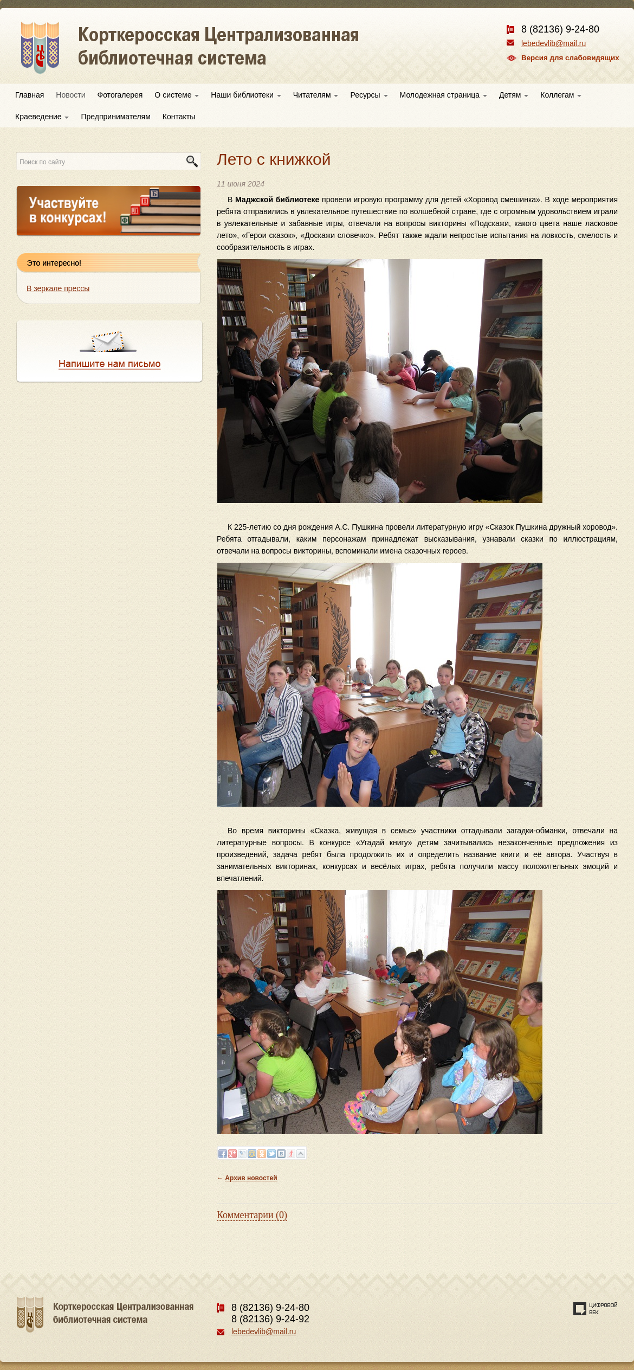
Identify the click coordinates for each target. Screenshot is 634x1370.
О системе (176, 95)
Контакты (179, 116)
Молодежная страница (443, 95)
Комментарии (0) (252, 1215)
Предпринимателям (115, 116)
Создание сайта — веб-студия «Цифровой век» (595, 1308)
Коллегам (560, 95)
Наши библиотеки (246, 95)
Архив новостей (251, 1178)
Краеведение (42, 116)
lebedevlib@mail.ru (553, 43)
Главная (29, 95)
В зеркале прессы (58, 288)
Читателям (316, 95)
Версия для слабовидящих (570, 58)
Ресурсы (368, 95)
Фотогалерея (120, 95)
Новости (70, 95)
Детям (513, 95)
